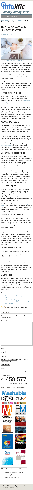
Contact (16, 487)
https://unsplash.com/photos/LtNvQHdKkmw (12, 60)
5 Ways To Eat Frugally (12, 300)
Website (3, 356)
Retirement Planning (11, 477)
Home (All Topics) (5, 20)
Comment (4, 321)
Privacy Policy (27, 486)
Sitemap (12, 487)
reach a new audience (13, 233)
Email (3, 352)
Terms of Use (6, 487)
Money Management (17, 20)
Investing (8, 475)
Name (3, 348)
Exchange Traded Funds (12, 472)
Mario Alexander (7, 34)
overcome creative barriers (21, 253)
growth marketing (6, 145)
